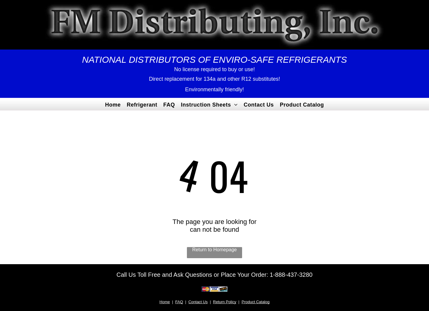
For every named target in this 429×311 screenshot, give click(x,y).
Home (165, 302)
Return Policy (224, 302)
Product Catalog (255, 302)
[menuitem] (113, 104)
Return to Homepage (214, 249)
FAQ (179, 302)
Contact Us (198, 302)
